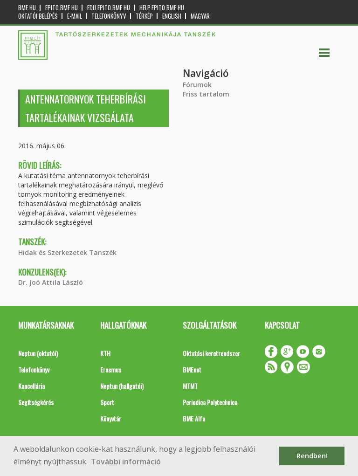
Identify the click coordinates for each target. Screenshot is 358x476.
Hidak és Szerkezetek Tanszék (67, 252)
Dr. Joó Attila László (50, 282)
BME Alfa (194, 418)
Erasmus (110, 369)
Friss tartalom (206, 94)
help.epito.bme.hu (161, 8)
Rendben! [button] (312, 455)
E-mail (74, 16)
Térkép (144, 16)
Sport (107, 402)
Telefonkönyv (108, 16)
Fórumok (197, 84)
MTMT (190, 386)
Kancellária (31, 386)
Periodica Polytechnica (210, 402)
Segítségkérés (36, 402)
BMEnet (192, 369)
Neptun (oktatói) (38, 353)
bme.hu (27, 8)
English (171, 16)
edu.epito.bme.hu (108, 8)
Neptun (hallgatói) (122, 386)
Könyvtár (110, 418)
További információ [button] (126, 461)
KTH (105, 353)
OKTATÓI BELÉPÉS (38, 16)
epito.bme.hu (61, 8)
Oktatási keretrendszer (211, 353)
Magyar (200, 16)
